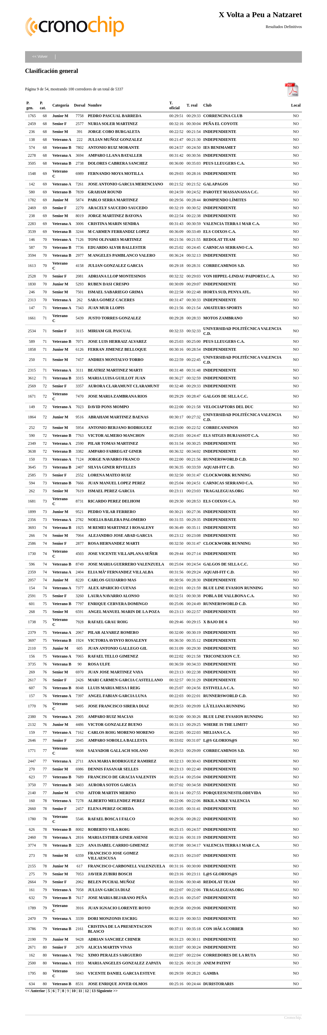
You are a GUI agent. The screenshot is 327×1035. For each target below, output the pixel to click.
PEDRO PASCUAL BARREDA (114, 115)
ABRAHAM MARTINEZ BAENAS (118, 417)
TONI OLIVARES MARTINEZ (115, 239)
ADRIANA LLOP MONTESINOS (117, 276)
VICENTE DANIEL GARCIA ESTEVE (121, 973)
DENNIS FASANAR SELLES (113, 769)
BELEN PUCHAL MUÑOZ (111, 882)
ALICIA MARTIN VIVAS (110, 947)
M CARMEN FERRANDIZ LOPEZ (118, 231)
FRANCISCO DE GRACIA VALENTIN (122, 777)
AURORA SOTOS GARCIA (112, 785)
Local (296, 105)
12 (87, 990)
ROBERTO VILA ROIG (109, 829)
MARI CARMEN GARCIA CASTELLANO (125, 680)
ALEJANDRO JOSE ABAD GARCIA (120, 535)
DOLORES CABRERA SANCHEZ (117, 163)
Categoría (60, 105)
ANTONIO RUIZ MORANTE (113, 147)
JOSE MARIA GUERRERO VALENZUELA (126, 564)
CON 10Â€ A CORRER (223, 928)
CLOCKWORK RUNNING (227, 475)
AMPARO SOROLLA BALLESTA (117, 740)
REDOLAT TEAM (219, 239)
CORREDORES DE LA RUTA (229, 955)
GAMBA (210, 973)
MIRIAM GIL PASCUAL (109, 331)
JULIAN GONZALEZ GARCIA (115, 265)
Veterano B (61, 147)
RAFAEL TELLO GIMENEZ (113, 656)
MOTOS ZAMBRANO (223, 318)
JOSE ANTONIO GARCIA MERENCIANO (125, 184)
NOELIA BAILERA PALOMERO (117, 519)
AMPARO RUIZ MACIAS (110, 716)
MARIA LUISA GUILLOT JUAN (116, 378)
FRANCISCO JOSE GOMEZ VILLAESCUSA (113, 855)
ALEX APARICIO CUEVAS (112, 588)
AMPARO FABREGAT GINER (115, 451)
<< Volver (40, 56)
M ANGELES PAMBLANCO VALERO (121, 255)
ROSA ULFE (99, 664)
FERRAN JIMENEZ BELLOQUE (117, 349)
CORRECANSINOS (220, 427)
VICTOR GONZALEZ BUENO (115, 724)
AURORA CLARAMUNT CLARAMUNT (123, 386)
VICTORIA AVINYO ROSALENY (117, 640)
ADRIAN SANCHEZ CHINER (114, 939)
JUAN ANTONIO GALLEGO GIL (117, 648)
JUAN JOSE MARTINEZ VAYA (115, 672)
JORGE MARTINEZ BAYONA (115, 215)
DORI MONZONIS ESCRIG (112, 918)
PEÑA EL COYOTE (220, 123)
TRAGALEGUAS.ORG (223, 491)
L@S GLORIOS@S (220, 740)
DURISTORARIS (218, 984)
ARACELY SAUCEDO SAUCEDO (117, 208)
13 (94, 990)
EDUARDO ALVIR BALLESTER (117, 247)
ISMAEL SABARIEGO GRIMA (115, 292)
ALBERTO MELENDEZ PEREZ (116, 800)
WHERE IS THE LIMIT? (225, 724)
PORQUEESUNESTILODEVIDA (232, 793)
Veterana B (61, 163)
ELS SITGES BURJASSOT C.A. (231, 435)
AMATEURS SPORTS (222, 308)
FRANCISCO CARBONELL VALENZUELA (126, 866)
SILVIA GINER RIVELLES (112, 467)
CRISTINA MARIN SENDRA (113, 223)
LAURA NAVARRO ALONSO (113, 596)
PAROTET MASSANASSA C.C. (230, 192)
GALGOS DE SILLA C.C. (225, 396)
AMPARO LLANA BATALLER (115, 155)
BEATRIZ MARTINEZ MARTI (115, 370)
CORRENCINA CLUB (222, 115)
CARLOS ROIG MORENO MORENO (121, 732)
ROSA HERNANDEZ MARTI (113, 543)
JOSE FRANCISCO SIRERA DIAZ (118, 706)
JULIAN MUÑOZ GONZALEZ (115, 139)
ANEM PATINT (217, 963)
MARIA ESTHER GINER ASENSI (117, 837)
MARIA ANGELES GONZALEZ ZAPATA (124, 963)
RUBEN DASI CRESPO (108, 284)
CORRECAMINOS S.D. (224, 265)
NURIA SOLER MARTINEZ (113, 123)
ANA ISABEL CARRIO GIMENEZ (118, 845)
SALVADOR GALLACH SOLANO (118, 750)
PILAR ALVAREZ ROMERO (113, 632)
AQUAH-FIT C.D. (219, 467)
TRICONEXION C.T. (221, 656)
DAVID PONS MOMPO (108, 406)
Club (207, 105)
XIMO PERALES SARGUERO (115, 955)
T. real (191, 105)
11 (80, 990)
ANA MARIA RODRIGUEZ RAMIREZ (122, 761)
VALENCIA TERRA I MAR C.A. (231, 223)
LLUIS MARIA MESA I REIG (114, 688)
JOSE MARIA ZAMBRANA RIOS (117, 396)
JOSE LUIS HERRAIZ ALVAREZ (117, 341)
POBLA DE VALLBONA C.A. (228, 596)
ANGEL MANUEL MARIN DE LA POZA (124, 611)
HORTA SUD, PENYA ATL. (227, 292)
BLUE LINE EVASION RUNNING (233, 588)
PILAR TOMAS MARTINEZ (113, 443)
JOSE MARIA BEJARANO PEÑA (117, 897)
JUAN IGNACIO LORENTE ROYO (119, 908)
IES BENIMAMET (219, 147)
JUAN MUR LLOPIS (106, 308)
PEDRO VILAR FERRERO (112, 511)
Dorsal (79, 105)
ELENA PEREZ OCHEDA (111, 808)
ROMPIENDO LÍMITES (224, 200)
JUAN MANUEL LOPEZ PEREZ (116, 483)
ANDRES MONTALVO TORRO (116, 359)
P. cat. (43, 105)
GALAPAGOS (215, 184)
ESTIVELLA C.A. (218, 688)
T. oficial (174, 105)
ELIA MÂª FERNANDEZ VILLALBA (120, 572)
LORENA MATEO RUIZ (109, 475)
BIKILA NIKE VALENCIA (226, 800)
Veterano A (61, 139)
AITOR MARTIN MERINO (112, 793)
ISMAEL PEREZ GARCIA (111, 491)
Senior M (60, 131)
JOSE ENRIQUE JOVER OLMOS (117, 984)
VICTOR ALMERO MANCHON (116, 435)
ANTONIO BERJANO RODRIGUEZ (120, 427)
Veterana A (61, 155)
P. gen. (29, 105)
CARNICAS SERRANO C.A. (228, 247)
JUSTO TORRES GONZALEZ (114, 318)
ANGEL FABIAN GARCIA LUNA (117, 696)
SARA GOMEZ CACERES (111, 300)
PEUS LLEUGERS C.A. (224, 163)
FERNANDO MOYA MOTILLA (115, 173)
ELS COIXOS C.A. (219, 231)
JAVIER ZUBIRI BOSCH (110, 874)
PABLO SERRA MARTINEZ (113, 200)
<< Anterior (35, 990)
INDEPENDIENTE (219, 131)
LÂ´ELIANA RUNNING (224, 706)
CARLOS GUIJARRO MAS (112, 580)
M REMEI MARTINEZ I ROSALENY (121, 527)
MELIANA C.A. (217, 732)
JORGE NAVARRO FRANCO (114, 459)
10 (74, 990)
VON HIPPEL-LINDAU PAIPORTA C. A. (239, 276)
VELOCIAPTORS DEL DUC (228, 406)
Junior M (60, 115)
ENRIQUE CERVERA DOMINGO (118, 603)
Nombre (95, 105)
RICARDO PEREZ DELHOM (114, 501)
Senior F (59, 123)
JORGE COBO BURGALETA (114, 131)
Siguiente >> (107, 990)
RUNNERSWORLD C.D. (224, 459)
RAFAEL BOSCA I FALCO (111, 819)
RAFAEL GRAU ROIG (108, 622)
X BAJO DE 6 (215, 622)
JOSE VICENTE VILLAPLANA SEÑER (123, 553)
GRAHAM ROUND (105, 192)
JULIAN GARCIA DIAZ (109, 890)
